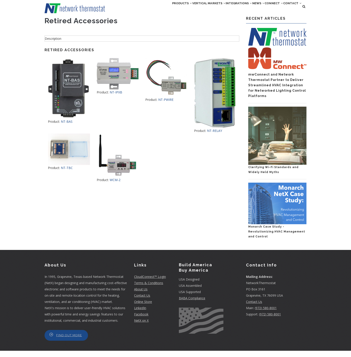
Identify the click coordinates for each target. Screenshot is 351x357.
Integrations (215, 9)
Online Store (143, 308)
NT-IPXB (116, 98)
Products (142, 9)
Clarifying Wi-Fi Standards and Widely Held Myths (273, 176)
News (241, 9)
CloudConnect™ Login (150, 283)
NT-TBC (67, 174)
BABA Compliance (192, 304)
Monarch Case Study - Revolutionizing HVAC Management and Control (276, 238)
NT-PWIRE (165, 106)
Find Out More (69, 341)
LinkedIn (140, 314)
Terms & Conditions (148, 289)
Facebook (141, 320)
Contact (289, 9)
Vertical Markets (177, 9)
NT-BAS (67, 128)
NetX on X (141, 327)
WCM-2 (115, 186)
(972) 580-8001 (266, 314)
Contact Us (142, 302)
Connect (264, 9)
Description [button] (53, 45)
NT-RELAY (214, 137)
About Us (141, 295)
